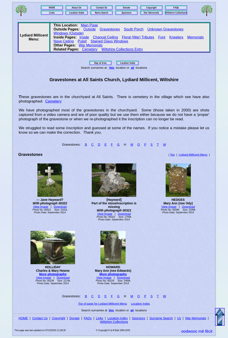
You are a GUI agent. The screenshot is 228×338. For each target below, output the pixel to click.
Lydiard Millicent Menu (193, 154)
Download (60, 206)
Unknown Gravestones (165, 29)
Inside (84, 37)
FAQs (88, 318)
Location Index (140, 303)
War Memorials (90, 45)
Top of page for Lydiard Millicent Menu (102, 303)
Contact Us (40, 318)
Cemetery (90, 49)
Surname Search (161, 318)
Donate (74, 318)
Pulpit (82, 41)
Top (172, 154)
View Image (40, 206)
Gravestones (110, 29)
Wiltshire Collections (114, 322)
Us (179, 318)
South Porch (133, 29)
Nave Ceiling (64, 41)
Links (99, 318)
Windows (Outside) (69, 33)
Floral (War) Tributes (138, 37)
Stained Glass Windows (109, 41)
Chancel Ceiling (105, 37)
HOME (23, 318)
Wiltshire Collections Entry (122, 49)
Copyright (58, 318)
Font (161, 37)
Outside (89, 29)
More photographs (53, 274)
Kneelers (176, 37)
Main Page (89, 25)
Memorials (195, 37)
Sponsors (138, 318)
